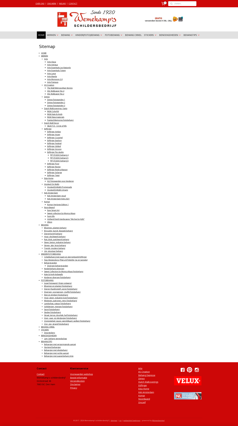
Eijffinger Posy (53, 163)
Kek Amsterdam (51, 193)
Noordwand (49, 207)
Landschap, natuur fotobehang (57, 303)
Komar (47, 201)
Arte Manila (52, 76)
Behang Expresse (146, 375)
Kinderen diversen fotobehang (57, 277)
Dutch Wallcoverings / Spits (55, 108)
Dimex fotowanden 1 (56, 99)
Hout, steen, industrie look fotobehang (60, 297)
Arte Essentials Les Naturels (59, 67)
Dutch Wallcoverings (148, 381)
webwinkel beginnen (131, 420)
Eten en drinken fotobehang (56, 295)
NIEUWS (62, 3)
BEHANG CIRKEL (133, 35)
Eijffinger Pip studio (55, 152)
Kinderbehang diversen (54, 268)
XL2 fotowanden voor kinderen (60, 181)
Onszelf (142, 402)
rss (120, 420)
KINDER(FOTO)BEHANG (88, 35)
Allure (49, 222)
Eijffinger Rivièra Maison (57, 169)
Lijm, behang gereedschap (55, 338)
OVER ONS (40, 3)
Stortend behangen (52, 347)
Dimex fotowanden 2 (56, 102)
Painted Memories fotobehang (60, 120)
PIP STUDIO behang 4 (59, 155)
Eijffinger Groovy (54, 149)
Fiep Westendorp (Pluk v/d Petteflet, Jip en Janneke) (66, 260)
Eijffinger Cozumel (55, 137)
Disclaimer (75, 384)
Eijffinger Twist (53, 175)
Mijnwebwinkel (158, 420)
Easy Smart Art (53, 210)
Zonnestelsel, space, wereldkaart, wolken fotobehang (67, 321)
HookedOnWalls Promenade (59, 187)
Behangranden (50, 263)
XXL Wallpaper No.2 (55, 94)
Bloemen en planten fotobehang (58, 286)
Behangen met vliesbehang (55, 350)
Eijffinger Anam (53, 134)
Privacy (73, 387)
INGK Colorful (53, 111)
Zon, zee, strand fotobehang (56, 324)
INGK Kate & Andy (54, 114)
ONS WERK (51, 3)
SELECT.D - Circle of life (57, 126)
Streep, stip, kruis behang (55, 245)
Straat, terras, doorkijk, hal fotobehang (60, 315)
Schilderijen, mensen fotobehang (58, 306)
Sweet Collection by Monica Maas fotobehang (63, 271)
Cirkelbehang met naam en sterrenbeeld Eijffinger (65, 257)
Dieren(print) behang (53, 233)
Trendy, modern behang (54, 248)
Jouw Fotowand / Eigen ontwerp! (58, 283)
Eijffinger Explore (54, 140)
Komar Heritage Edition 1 (58, 204)
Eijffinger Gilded (54, 146)
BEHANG (67, 35)
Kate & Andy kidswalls (53, 274)
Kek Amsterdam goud (56, 195)
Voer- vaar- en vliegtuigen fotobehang (60, 318)
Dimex (47, 96)
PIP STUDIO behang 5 (59, 158)
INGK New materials (55, 117)
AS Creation (49, 85)
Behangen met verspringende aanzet (60, 344)
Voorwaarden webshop (81, 374)
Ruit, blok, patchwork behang (56, 239)
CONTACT (73, 3)
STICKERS (150, 35)
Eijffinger (48, 129)
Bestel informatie (78, 377)
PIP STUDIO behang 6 (59, 161)
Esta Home (48, 178)
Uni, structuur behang (53, 251)
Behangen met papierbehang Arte (58, 356)
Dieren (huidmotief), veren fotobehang (60, 289)
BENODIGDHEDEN (170, 35)
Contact (40, 374)
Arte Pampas (52, 82)
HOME (41, 35)
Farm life (51, 216)
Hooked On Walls (51, 184)
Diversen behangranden (57, 265)
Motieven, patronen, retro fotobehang (60, 300)
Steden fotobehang (52, 312)
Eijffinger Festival (54, 143)
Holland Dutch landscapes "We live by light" (66, 219)
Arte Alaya (51, 62)
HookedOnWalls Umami (57, 190)
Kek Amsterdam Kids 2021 (58, 199)
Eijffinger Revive (54, 166)
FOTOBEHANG (114, 35)
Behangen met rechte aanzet (56, 353)
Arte (46, 59)
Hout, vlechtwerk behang (54, 236)
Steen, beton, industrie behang (57, 242)
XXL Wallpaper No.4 (55, 91)
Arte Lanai (51, 73)
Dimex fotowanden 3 (56, 105)
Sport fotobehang (51, 309)
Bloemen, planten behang (55, 228)
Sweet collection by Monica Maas (61, 213)
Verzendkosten (77, 381)
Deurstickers (49, 332)
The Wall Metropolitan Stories (60, 88)
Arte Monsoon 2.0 (55, 79)
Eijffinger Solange (54, 172)
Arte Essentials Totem (56, 70)
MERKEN (53, 35)
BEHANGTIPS (192, 35)
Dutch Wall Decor (51, 123)
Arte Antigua (52, 64)
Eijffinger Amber (54, 131)
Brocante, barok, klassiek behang (58, 231)
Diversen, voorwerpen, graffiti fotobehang (62, 292)
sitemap (114, 420)
